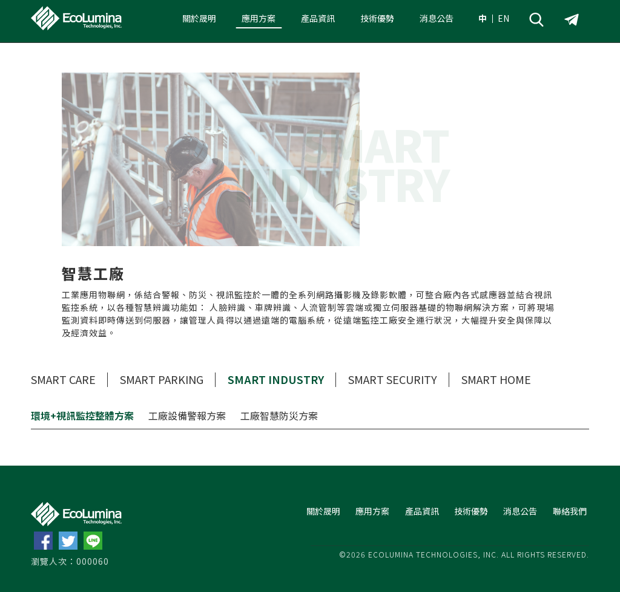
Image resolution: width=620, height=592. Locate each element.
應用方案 (258, 18)
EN (503, 18)
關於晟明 (199, 18)
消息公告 (436, 18)
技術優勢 (377, 18)
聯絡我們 (570, 511)
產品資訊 (318, 18)
